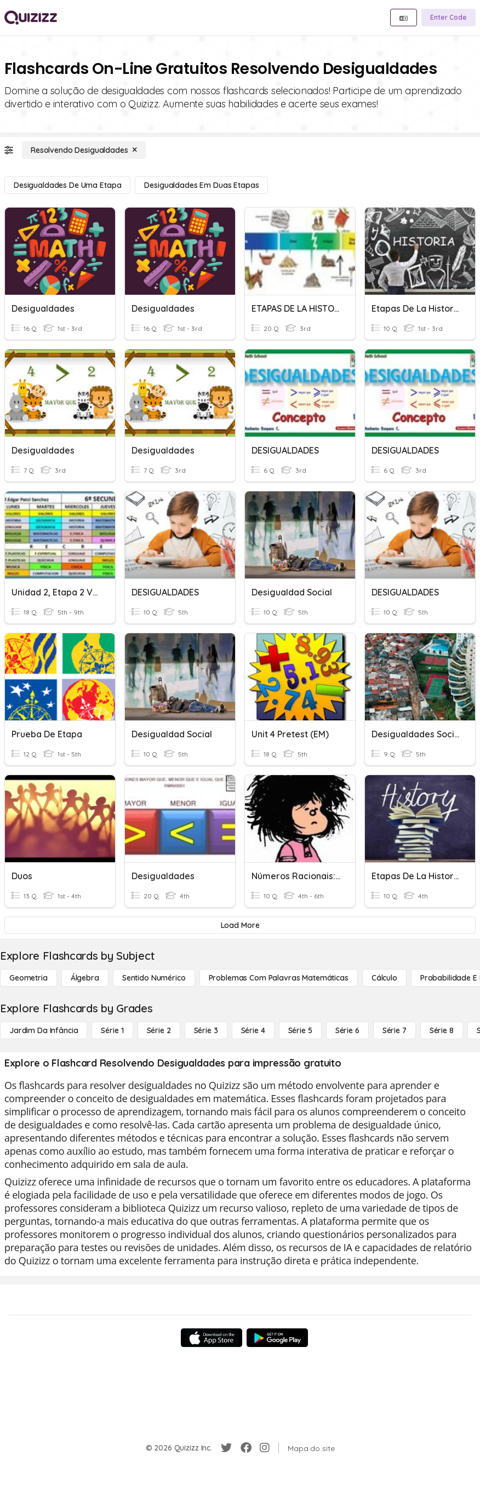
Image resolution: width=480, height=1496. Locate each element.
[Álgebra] (84, 978)
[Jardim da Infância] (43, 1030)
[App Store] (211, 1337)
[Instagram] (265, 1448)
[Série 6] (347, 1030)
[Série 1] (112, 1030)
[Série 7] (394, 1030)
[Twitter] (226, 1448)
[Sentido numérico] (154, 978)
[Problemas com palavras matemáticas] (278, 978)
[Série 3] (206, 1030)
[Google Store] (277, 1337)
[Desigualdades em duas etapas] (201, 185)
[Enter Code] (448, 17)
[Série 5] (300, 1030)
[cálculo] (384, 978)
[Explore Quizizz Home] (30, 17)
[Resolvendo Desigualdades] (84, 150)
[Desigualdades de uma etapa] (67, 185)
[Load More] (240, 925)
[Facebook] (246, 1448)
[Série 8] (441, 1030)
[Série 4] (253, 1030)
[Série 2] (159, 1030)
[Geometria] (28, 978)
